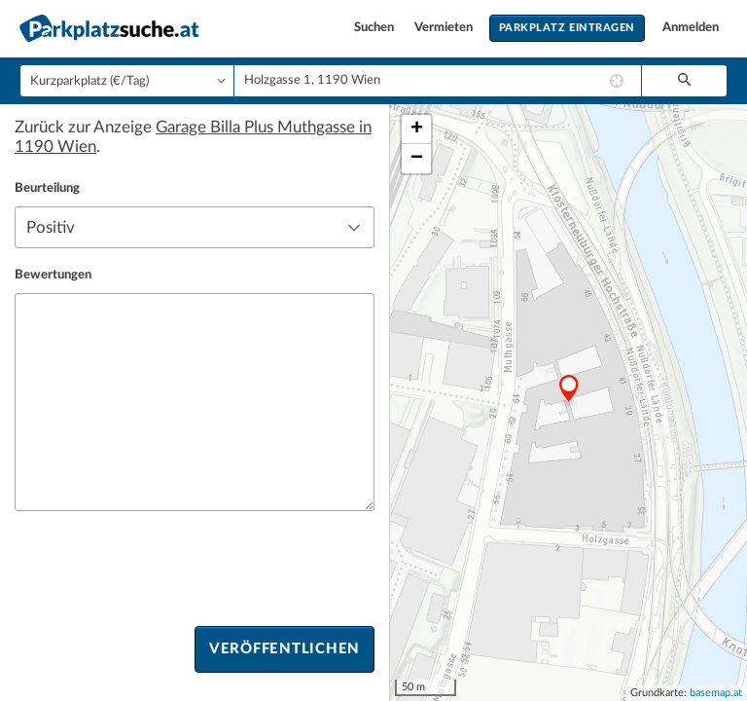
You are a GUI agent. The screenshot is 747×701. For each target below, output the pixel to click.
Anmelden (690, 27)
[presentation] (162, 569)
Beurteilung (47, 188)
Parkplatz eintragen (567, 27)
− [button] (416, 158)
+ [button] (416, 129)
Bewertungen (53, 275)
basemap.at (716, 692)
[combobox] (437, 80)
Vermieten (445, 27)
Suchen (375, 27)
